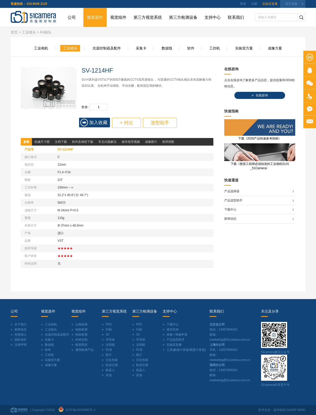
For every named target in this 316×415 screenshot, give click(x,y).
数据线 (167, 48)
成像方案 (275, 48)
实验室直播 (269, 4)
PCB (109, 350)
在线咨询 (260, 95)
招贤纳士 (20, 334)
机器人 (110, 370)
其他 (109, 375)
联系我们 (236, 17)
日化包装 (112, 360)
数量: (85, 107)
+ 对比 (126, 122)
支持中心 (213, 17)
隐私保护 (20, 339)
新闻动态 (230, 218)
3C (107, 334)
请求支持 (172, 329)
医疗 (109, 355)
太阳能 (110, 345)
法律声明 (20, 345)
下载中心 (230, 209)
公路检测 (81, 324)
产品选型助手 (233, 200)
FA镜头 (45, 32)
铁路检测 (81, 334)
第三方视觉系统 (148, 17)
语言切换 (291, 4)
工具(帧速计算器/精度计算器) (186, 350)
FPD (109, 324)
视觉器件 (95, 17)
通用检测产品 (84, 350)
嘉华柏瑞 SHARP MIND (289, 410)
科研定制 (81, 339)
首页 (14, 32)
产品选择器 (231, 191)
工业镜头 (29, 32)
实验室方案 (244, 48)
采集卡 (141, 48)
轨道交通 (112, 365)
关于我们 (20, 324)
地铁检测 (81, 329)
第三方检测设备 (183, 17)
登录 (243, 4)
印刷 (109, 329)
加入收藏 (98, 122)
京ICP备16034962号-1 (79, 410)
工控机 (214, 48)
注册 (254, 4)
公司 (72, 17)
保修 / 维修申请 (176, 334)
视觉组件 (118, 17)
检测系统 (81, 345)
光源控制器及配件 (106, 48)
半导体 (110, 339)
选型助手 (160, 122)
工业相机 (41, 48)
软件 (190, 48)
